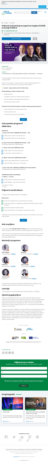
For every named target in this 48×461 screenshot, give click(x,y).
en (41, 11)
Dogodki (12, 23)
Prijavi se (23, 385)
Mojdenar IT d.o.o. (25, 460)
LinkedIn (13, 254)
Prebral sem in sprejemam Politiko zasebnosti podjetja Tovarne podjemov (24, 381)
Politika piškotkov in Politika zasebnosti (27, 456)
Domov (6, 23)
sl (38, 11)
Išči (34, 12)
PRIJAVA (23, 119)
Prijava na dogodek (16, 38)
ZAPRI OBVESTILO (42, 6)
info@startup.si (16, 456)
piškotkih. (6, 4)
